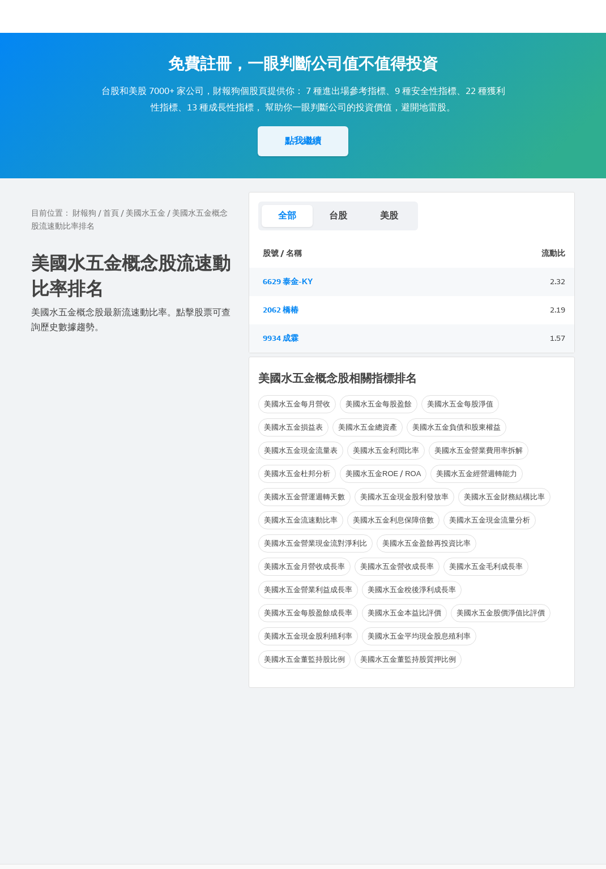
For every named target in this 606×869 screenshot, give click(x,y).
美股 (389, 215)
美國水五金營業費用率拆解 (478, 450)
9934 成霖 (280, 338)
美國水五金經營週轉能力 (476, 473)
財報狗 (84, 213)
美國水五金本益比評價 (404, 613)
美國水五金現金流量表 (301, 450)
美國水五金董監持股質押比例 (408, 659)
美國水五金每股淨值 (460, 404)
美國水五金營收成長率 (397, 566)
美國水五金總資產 (367, 427)
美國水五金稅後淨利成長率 (412, 589)
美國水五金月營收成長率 (304, 566)
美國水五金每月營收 (297, 404)
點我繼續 (303, 140)
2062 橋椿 (280, 310)
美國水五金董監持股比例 (304, 659)
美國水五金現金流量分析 (489, 520)
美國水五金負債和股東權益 (456, 427)
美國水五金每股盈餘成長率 (308, 613)
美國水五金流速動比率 (301, 520)
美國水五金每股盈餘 (378, 404)
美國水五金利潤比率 (386, 450)
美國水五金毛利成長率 (486, 566)
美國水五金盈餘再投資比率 (426, 543)
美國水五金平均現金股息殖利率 (419, 636)
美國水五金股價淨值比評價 (500, 613)
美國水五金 (145, 213)
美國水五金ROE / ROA (383, 473)
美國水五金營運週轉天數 (304, 497)
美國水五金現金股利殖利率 (308, 636)
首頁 (111, 213)
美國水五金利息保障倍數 (393, 520)
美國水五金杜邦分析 (297, 473)
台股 (338, 215)
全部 (287, 215)
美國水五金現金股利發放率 (404, 497)
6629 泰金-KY (288, 281)
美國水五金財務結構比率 (504, 497)
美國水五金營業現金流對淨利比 (315, 543)
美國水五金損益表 (293, 427)
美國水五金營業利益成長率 (308, 589)
